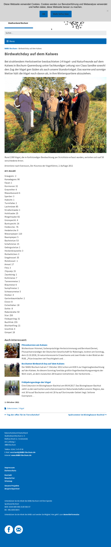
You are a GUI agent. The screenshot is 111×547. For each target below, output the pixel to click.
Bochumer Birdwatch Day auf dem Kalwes (43, 363)
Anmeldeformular (71, 514)
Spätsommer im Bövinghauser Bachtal (86, 414)
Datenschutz (10, 470)
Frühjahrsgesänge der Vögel (36, 382)
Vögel (21, 408)
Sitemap (8, 481)
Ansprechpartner (12, 489)
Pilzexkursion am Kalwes (34, 344)
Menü (12, 41)
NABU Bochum (11, 48)
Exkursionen (12, 408)
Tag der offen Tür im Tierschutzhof (23, 414)
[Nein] (107, 10)
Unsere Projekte (12, 486)
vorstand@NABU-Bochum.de (22, 452)
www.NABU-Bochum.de (21, 455)
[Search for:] (55, 33)
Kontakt (8, 475)
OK (43, 13)
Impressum (10, 467)
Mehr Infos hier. (61, 13)
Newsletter (10, 478)
